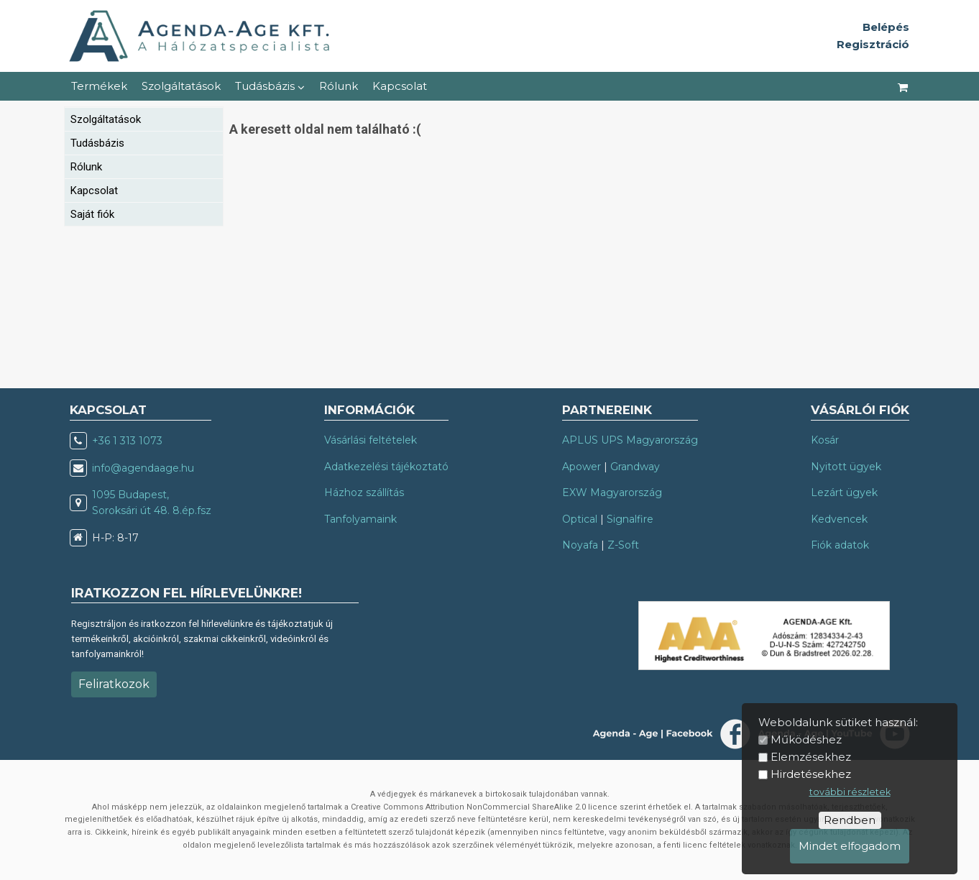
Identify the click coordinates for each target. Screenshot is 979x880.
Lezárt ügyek (844, 492)
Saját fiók (92, 214)
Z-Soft (623, 544)
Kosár (825, 440)
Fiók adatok (840, 544)
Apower (581, 466)
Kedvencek (839, 519)
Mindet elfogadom (850, 846)
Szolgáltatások (181, 86)
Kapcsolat (399, 86)
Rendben (849, 820)
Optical (579, 519)
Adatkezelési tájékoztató (386, 466)
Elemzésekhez (811, 757)
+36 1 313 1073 (127, 440)
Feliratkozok (114, 684)
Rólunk (338, 86)
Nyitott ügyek (846, 466)
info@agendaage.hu (143, 468)
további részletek (850, 792)
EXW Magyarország (612, 492)
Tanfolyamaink (360, 519)
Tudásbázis (270, 86)
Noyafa (580, 544)
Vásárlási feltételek (370, 440)
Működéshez (806, 739)
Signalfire (630, 519)
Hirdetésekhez (811, 774)
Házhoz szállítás (364, 492)
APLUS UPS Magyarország (630, 440)
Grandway (635, 466)
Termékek (99, 86)
